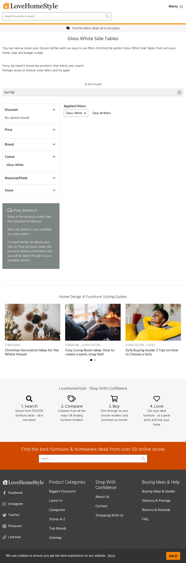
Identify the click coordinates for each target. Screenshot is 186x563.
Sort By (93, 92)
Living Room (91, 345)
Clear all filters (101, 113)
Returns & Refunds (156, 510)
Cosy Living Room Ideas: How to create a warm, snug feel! (89, 352)
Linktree (11, 537)
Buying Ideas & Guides (158, 491)
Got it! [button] (173, 555)
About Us (102, 497)
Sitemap (55, 538)
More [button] (111, 555)
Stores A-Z (57, 519)
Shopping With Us (109, 515)
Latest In (55, 501)
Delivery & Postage (156, 501)
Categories (57, 510)
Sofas (150, 345)
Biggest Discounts (62, 491)
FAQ (145, 519)
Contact (101, 506)
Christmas (13, 345)
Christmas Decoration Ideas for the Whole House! (32, 352)
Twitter (11, 514)
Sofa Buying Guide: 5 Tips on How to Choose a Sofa (151, 352)
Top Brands (57, 529)
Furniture (72, 345)
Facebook (13, 492)
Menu (176, 6)
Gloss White (15, 165)
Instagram (12, 503)
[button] (91, 360)
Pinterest (12, 526)
